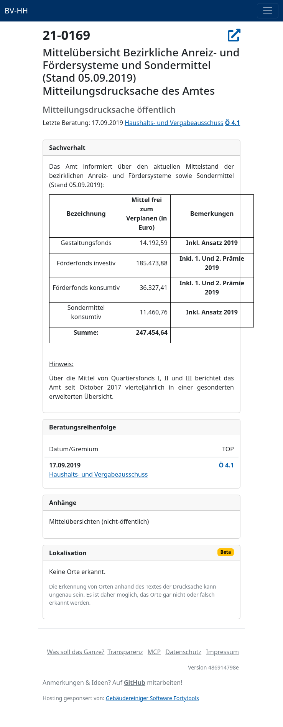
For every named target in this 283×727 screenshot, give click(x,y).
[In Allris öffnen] (234, 35)
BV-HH (16, 10)
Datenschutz (183, 652)
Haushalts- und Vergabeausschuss (174, 122)
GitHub (134, 682)
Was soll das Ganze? (75, 652)
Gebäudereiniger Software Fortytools (152, 698)
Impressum (222, 652)
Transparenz (125, 652)
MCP (154, 652)
